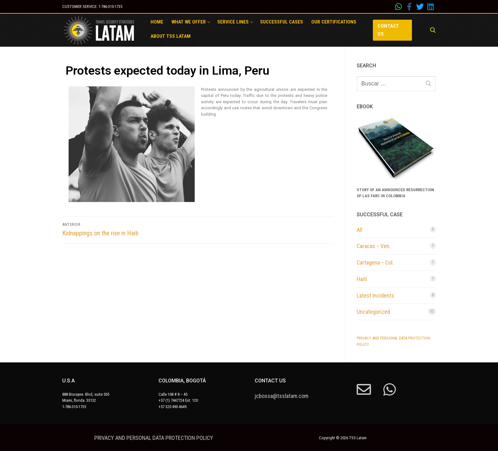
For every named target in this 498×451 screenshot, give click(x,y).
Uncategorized (373, 311)
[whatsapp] (398, 6)
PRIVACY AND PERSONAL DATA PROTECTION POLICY (153, 437)
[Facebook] (409, 6)
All (359, 229)
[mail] (364, 389)
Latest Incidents (375, 295)
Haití (362, 279)
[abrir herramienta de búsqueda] (433, 30)
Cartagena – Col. (375, 262)
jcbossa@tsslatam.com (281, 396)
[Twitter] (419, 6)
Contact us (388, 30)
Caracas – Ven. (374, 246)
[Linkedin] (430, 6)
